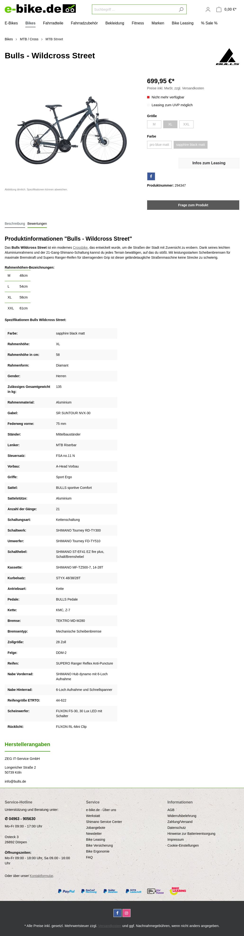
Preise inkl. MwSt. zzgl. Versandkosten (175, 88)
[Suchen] (181, 9)
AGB (171, 810)
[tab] (15, 223)
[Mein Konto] (208, 9)
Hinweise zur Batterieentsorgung (191, 833)
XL (170, 124)
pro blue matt (159, 145)
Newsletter (94, 833)
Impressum (175, 839)
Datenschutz (176, 828)
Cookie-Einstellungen (183, 845)
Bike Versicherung (99, 845)
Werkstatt (93, 816)
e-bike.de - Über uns (101, 810)
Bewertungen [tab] (37, 223)
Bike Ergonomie (97, 851)
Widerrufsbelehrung (181, 816)
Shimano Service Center (104, 822)
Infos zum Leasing (209, 163)
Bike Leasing (95, 839)
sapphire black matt (190, 145)
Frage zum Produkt (193, 205)
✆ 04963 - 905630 (20, 819)
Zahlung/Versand (180, 822)
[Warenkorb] (226, 9)
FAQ (89, 857)
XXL (186, 124)
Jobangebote (95, 828)
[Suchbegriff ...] (134, 9)
